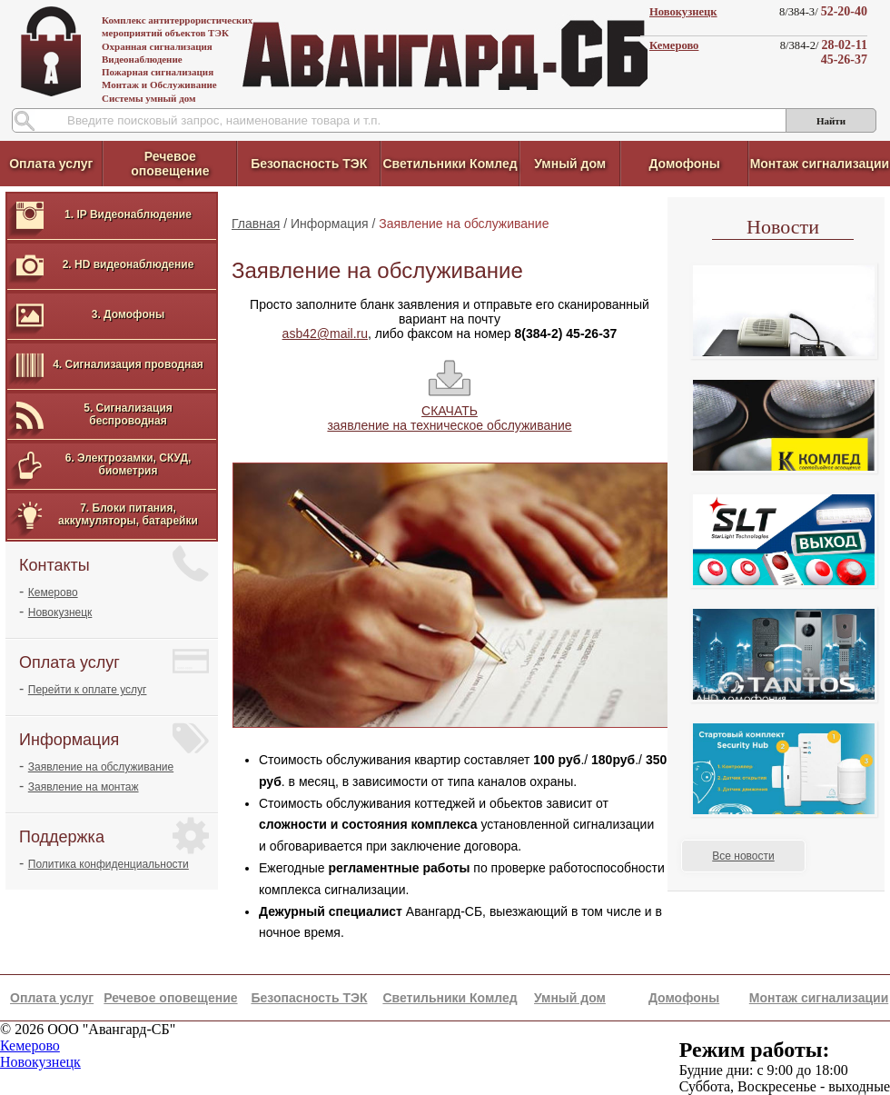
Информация (330, 223)
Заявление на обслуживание (100, 767)
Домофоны (683, 163)
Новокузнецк (683, 11)
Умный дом (570, 163)
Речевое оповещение (170, 163)
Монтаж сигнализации (819, 163)
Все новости (743, 856)
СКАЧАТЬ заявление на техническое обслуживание (449, 418)
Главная (256, 223)
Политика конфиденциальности (108, 864)
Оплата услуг (51, 163)
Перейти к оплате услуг (87, 689)
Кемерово (673, 45)
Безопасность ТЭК (309, 163)
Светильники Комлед (449, 163)
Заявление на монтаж (83, 787)
